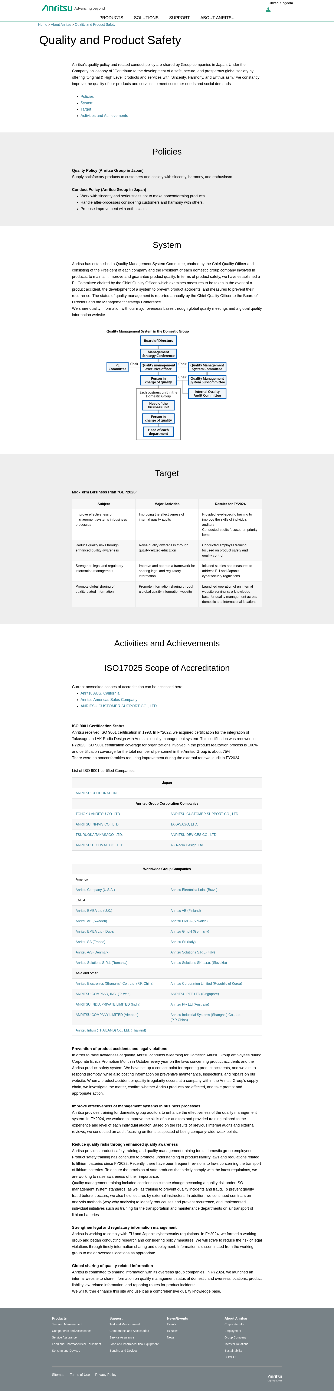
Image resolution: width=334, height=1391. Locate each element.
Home (42, 24)
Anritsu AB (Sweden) (91, 921)
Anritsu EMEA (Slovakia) (188, 921)
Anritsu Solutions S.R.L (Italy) (192, 952)
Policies (87, 96)
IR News (172, 1331)
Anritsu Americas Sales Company (109, 700)
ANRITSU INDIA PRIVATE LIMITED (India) (108, 1004)
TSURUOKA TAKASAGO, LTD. (99, 835)
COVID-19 (231, 1357)
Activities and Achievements (104, 116)
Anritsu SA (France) (90, 942)
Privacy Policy (106, 1375)
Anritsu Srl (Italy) (183, 942)
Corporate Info (234, 1324)
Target (86, 109)
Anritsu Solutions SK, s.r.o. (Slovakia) (198, 963)
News (170, 1337)
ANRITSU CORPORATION (96, 793)
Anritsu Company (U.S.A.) (95, 890)
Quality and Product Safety (95, 24)
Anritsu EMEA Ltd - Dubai (95, 931)
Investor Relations (236, 1344)
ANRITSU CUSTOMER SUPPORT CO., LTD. (119, 706)
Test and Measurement (67, 1324)
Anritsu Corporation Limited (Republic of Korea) (206, 983)
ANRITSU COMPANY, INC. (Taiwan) (103, 994)
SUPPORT (179, 17)
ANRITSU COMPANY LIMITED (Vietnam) (107, 1015)
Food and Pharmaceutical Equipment (76, 1344)
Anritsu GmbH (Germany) (189, 931)
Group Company (235, 1337)
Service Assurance (64, 1337)
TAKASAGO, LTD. (184, 824)
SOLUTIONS (146, 17)
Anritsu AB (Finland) (185, 910)
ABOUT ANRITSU (217, 17)
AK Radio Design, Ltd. (187, 845)
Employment (233, 1331)
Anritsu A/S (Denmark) (92, 952)
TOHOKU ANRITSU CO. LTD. (98, 814)
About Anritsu (61, 24)
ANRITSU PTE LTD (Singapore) (194, 994)
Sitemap (58, 1375)
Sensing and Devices (66, 1350)
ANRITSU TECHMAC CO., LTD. (100, 845)
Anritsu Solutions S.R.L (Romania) (101, 963)
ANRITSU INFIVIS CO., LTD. (97, 824)
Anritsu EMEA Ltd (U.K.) (94, 910)
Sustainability (233, 1350)
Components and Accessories (71, 1331)
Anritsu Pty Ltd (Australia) (189, 1004)
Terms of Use (80, 1375)
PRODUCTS (111, 17)
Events (171, 1324)
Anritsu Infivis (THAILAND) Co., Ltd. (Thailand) (111, 1030)
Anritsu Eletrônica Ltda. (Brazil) (193, 890)
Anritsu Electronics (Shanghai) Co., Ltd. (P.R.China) (115, 983)
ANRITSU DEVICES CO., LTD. (193, 835)
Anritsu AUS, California (100, 693)
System (87, 103)
